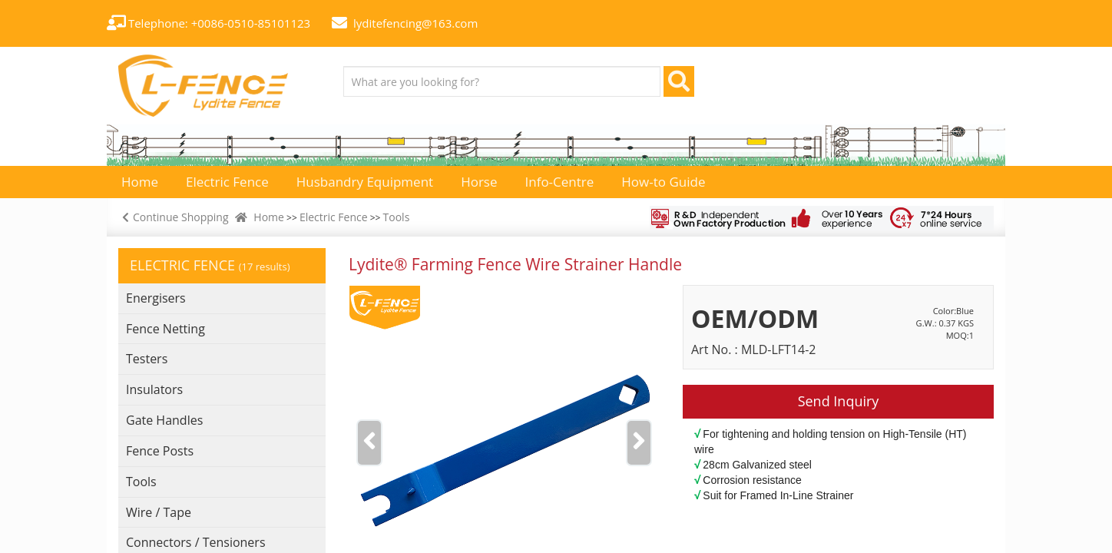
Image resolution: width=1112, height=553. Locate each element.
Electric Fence (334, 217)
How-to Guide (663, 181)
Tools (396, 217)
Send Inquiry (838, 401)
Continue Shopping (173, 217)
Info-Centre (559, 181)
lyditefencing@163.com (415, 23)
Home (268, 217)
